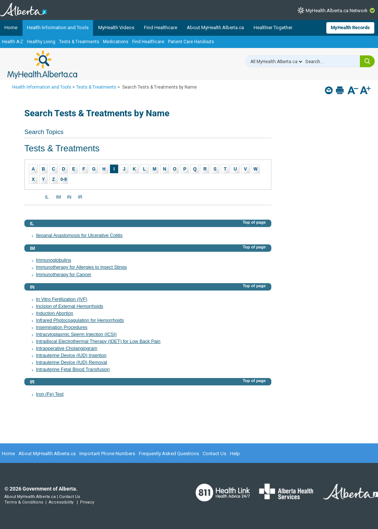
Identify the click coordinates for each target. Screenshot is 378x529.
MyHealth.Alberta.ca (42, 64)
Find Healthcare (160, 27)
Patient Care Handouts (191, 41)
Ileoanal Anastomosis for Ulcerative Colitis (79, 235)
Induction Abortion (54, 313)
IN (69, 197)
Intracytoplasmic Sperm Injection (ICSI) (76, 334)
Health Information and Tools (58, 27)
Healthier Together (273, 27)
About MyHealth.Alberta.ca (215, 27)
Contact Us (214, 453)
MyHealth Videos (116, 27)
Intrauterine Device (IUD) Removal (71, 362)
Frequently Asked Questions (169, 453)
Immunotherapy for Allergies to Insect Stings (81, 267)
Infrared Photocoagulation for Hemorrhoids (80, 320)
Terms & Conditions (23, 502)
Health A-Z (12, 41)
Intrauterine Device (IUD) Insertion (71, 355)
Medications (115, 41)
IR (80, 197)
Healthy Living (41, 41)
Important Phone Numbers (107, 453)
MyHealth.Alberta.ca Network (337, 10)
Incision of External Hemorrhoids (69, 306)
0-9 (64, 179)
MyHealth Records (350, 27)
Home (10, 27)
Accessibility (61, 502)
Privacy (87, 502)
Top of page (254, 222)
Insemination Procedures (61, 327)
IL (47, 197)
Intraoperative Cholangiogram (66, 348)
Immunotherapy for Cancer (63, 274)
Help (235, 453)
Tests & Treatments (79, 41)
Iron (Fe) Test (49, 394)
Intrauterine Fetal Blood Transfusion (73, 369)
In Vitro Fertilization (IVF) (61, 299)
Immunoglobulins (53, 260)
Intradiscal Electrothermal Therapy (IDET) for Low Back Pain (98, 341)
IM (58, 197)
